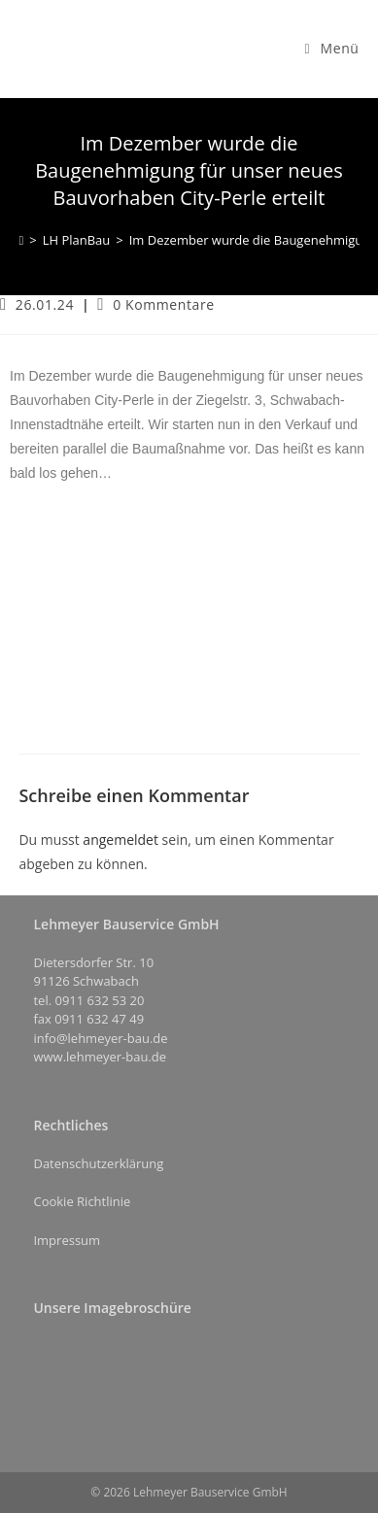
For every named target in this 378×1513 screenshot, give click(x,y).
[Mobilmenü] (332, 48)
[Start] (20, 240)
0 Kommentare (164, 304)
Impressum (66, 1240)
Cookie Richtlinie (81, 1201)
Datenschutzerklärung (98, 1163)
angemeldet (120, 839)
